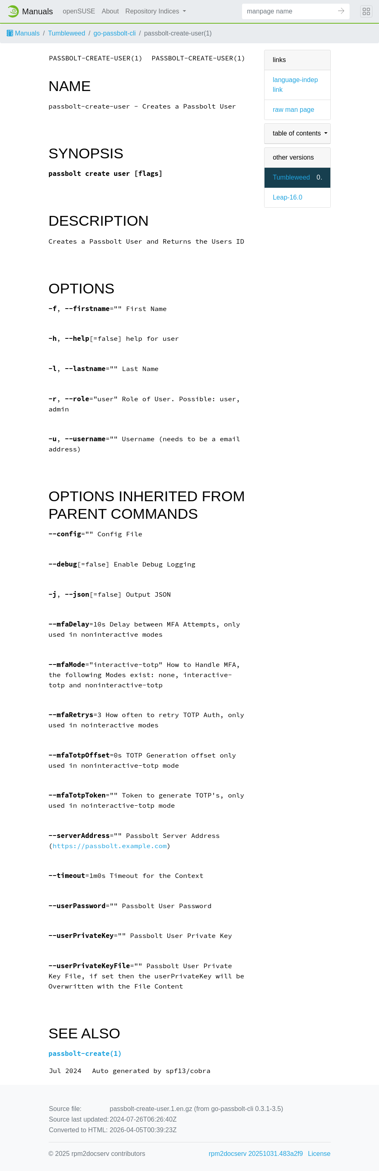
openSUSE (79, 11)
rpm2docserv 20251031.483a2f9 (256, 1153)
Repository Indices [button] (153, 11)
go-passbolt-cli (115, 33)
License (319, 1153)
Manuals (23, 33)
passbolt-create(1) (85, 1053)
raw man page (293, 109)
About (110, 11)
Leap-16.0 (287, 197)
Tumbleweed (66, 33)
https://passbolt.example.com (109, 846)
